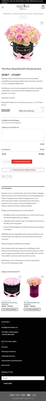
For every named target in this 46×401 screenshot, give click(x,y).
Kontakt (4, 347)
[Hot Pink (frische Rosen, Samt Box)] (34, 287)
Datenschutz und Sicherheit (11, 360)
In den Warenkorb (22, 161)
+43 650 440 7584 (7, 334)
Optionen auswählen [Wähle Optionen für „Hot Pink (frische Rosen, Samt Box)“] (32, 309)
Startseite (7, 14)
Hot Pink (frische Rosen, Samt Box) (32, 303)
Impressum (5, 365)
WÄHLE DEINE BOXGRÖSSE (5, 110)
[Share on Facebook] (7, 176)
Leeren (43, 107)
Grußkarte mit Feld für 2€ (10, 127)
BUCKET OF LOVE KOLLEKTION (21, 14)
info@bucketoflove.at (9, 327)
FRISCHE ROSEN (38, 14)
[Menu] (2, 7)
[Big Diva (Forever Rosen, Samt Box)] (11, 287)
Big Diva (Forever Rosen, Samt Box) (9, 303)
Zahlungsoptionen (8, 356)
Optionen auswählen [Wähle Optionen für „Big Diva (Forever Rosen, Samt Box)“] (9, 309)
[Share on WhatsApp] (3, 176)
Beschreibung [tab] (6, 188)
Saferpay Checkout (8, 351)
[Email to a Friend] (10, 176)
